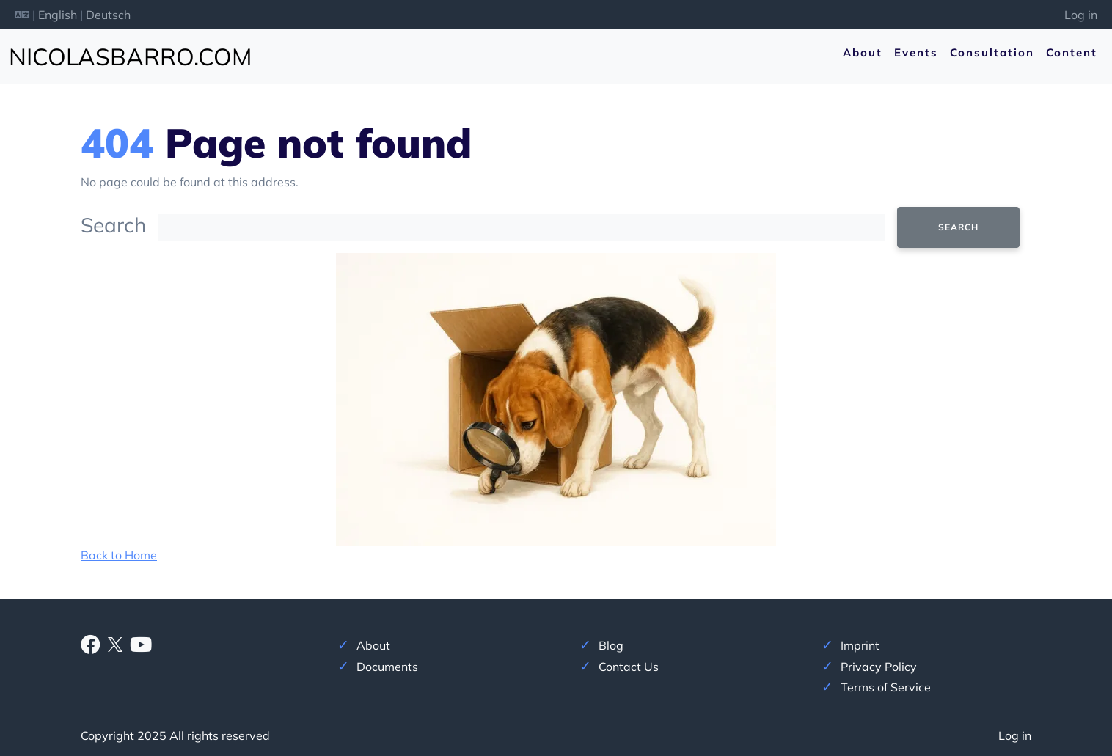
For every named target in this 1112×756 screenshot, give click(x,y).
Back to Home (119, 555)
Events (916, 52)
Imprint (860, 645)
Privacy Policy (879, 666)
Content (1071, 52)
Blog (611, 645)
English (57, 14)
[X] (115, 643)
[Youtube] (141, 647)
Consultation (992, 52)
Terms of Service (886, 687)
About (862, 52)
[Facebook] (90, 647)
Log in (1080, 14)
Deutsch (108, 14)
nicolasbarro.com (130, 56)
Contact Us (629, 666)
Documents (387, 666)
